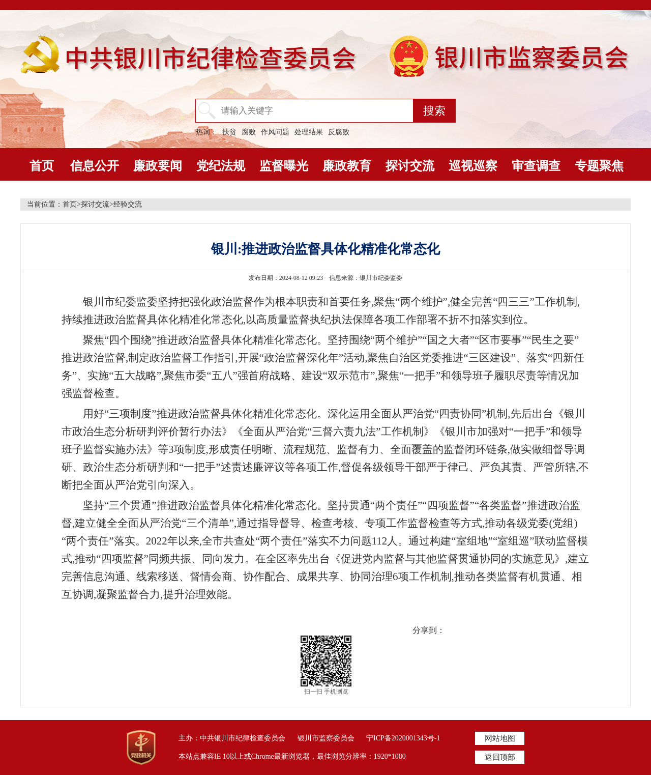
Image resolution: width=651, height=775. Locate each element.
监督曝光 (283, 166)
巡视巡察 (473, 166)
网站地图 (500, 738)
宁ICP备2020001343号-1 (403, 738)
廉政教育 (346, 166)
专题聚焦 (599, 166)
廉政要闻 (157, 166)
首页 (41, 166)
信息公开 (94, 166)
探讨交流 (410, 166)
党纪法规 (220, 166)
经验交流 (127, 204)
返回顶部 (500, 757)
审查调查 (536, 166)
